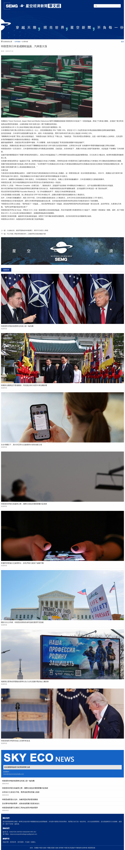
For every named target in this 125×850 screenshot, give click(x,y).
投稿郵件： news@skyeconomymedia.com (13, 773)
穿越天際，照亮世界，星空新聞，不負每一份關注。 (20, 842)
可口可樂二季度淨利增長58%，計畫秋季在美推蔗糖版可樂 (26, 234)
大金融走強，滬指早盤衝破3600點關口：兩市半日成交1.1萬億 (27, 230)
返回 (122, 41)
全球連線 (17, 41)
